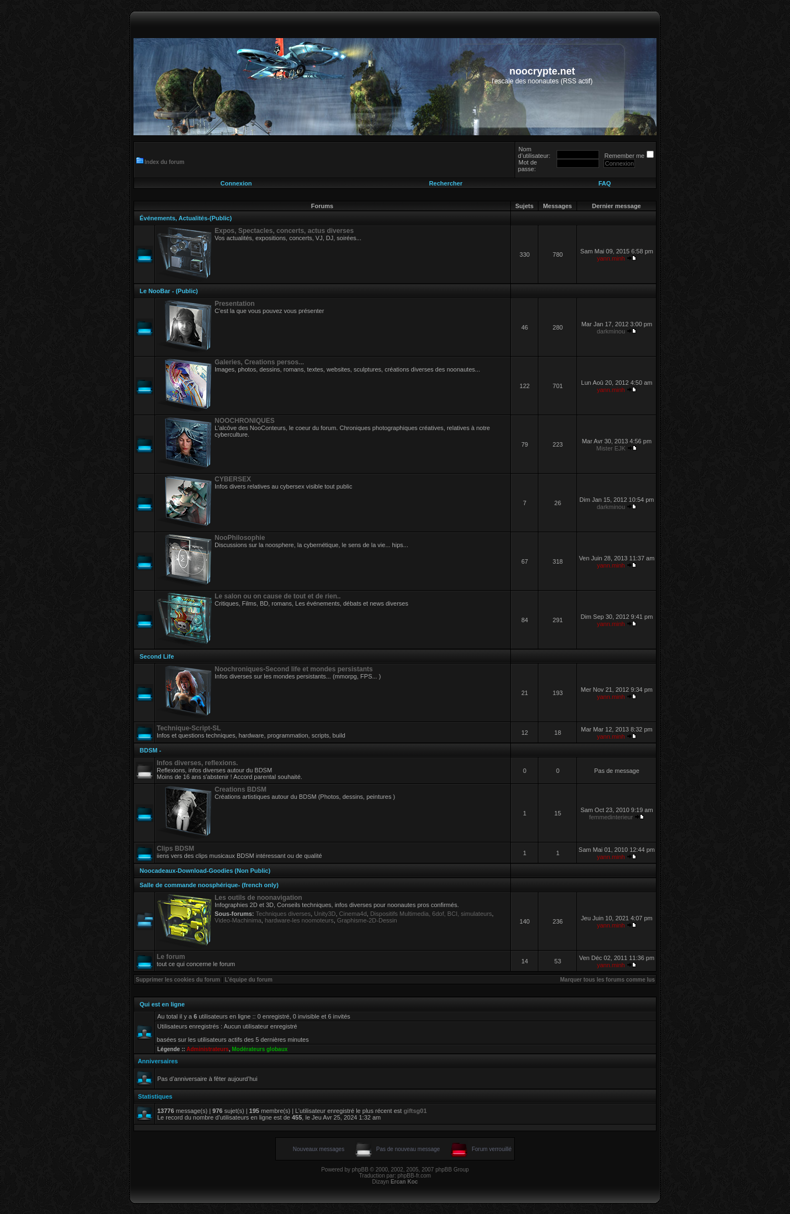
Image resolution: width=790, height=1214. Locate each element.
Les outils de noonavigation (258, 898)
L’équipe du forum (249, 980)
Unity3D (324, 913)
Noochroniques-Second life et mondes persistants (294, 669)
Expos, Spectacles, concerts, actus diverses (284, 231)
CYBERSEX (233, 479)
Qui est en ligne (162, 1004)
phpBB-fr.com (414, 1176)
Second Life (157, 656)
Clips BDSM (175, 848)
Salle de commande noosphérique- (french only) (209, 885)
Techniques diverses (283, 913)
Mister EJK (611, 448)
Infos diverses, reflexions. (197, 763)
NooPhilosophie (240, 538)
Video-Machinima (238, 920)
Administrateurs (207, 1049)
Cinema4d (353, 913)
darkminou (611, 331)
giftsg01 (414, 1110)
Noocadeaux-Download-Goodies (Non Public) (205, 870)
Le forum (171, 957)
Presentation (235, 304)
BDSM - (150, 750)
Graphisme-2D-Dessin (367, 920)
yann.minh (611, 258)
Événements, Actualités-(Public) (186, 218)
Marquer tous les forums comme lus (607, 980)
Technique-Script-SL (189, 728)
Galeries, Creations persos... (259, 362)
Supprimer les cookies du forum (178, 980)
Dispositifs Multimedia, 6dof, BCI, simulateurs (431, 913)
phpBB (360, 1170)
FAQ (605, 183)
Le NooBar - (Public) (169, 291)
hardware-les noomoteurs (299, 920)
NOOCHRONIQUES (245, 421)
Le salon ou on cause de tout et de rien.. (278, 596)
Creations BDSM (240, 789)
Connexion (236, 183)
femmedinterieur (611, 817)
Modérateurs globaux (259, 1049)
